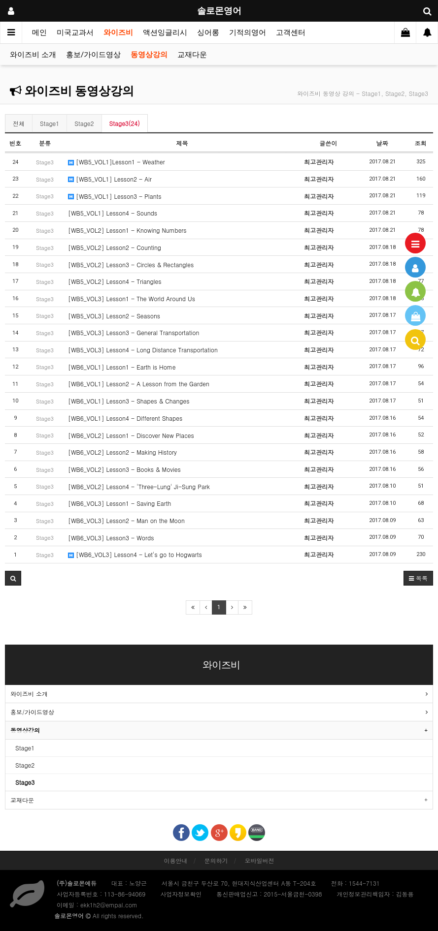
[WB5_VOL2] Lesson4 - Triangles (114, 281)
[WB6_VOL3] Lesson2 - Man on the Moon (126, 520)
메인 (39, 32)
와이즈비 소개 (33, 54)
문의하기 (216, 860)
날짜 (382, 143)
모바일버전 (259, 860)
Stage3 (24, 782)
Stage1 (49, 123)
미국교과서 (75, 32)
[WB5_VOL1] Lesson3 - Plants (115, 196)
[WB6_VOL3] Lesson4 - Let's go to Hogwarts (135, 554)
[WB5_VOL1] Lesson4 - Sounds (112, 213)
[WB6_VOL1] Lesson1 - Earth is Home (122, 367)
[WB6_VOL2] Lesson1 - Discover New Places (131, 435)
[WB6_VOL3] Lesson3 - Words (111, 537)
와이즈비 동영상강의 (72, 91)
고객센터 (290, 32)
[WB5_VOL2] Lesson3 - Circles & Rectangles (131, 264)
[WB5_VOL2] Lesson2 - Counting (114, 247)
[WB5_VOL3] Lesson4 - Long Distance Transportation (143, 349)
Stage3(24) (124, 123)
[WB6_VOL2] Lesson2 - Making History (122, 452)
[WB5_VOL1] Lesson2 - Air (110, 179)
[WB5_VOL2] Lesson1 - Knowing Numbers (127, 230)
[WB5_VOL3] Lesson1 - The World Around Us (131, 298)
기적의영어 (247, 32)
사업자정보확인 (181, 894)
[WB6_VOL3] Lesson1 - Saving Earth (119, 503)
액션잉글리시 (165, 32)
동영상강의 (149, 54)
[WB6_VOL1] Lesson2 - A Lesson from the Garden (138, 383)
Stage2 (84, 123)
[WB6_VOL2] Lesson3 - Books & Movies (124, 469)
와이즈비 (118, 32)
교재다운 (192, 54)
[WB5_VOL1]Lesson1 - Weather (116, 161)
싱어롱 (208, 32)
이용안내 (175, 860)
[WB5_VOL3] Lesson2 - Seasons (114, 315)
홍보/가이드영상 (93, 54)
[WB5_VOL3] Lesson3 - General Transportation (133, 332)
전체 (19, 123)
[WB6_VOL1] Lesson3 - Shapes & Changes (129, 401)
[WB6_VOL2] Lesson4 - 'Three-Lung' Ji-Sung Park (139, 486)
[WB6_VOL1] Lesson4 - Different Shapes (125, 418)
